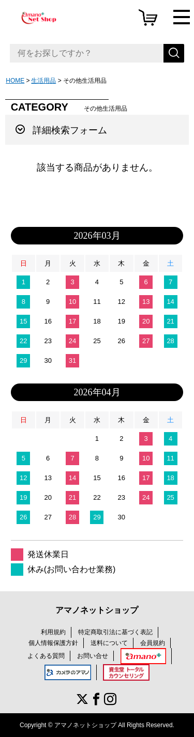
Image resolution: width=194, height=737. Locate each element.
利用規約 (53, 632)
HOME (15, 80)
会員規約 (152, 643)
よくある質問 (46, 655)
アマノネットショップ (96, 610)
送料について (109, 643)
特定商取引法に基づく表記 (115, 632)
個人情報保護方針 (53, 643)
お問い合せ (92, 655)
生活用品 (43, 80)
